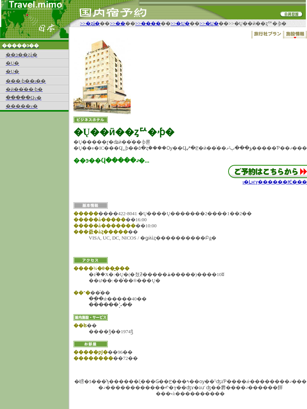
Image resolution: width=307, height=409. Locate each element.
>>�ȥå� (90, 23)
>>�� (117, 23)
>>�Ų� (180, 23)
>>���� (148, 23)
